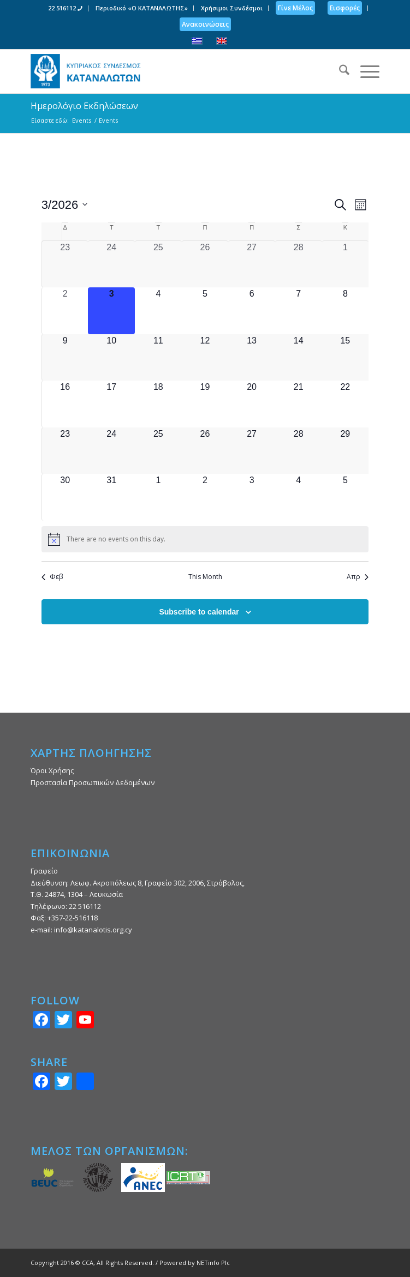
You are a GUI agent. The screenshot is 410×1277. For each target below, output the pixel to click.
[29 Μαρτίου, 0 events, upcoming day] (345, 450)
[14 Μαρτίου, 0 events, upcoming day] (298, 357)
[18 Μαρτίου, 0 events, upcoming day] (158, 404)
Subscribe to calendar (199, 611)
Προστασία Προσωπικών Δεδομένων (93, 782)
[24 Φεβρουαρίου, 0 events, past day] (111, 264)
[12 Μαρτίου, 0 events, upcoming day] (205, 357)
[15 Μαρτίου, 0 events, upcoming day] (345, 357)
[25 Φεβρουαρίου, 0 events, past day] (158, 264)
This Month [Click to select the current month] (205, 577)
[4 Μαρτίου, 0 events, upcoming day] (158, 310)
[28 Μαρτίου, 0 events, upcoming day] (298, 450)
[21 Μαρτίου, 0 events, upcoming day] (298, 404)
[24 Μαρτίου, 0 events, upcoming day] (111, 450)
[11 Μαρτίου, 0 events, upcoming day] (158, 357)
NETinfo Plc (213, 1262)
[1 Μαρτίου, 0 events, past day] (345, 264)
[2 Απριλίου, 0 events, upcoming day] (205, 497)
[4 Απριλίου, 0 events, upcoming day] (298, 497)
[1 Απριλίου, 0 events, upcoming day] (158, 497)
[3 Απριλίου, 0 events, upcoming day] (251, 497)
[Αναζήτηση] (338, 71)
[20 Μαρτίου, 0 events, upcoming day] (251, 404)
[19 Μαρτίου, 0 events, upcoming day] (205, 404)
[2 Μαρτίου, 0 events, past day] (65, 310)
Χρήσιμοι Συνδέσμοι (232, 8)
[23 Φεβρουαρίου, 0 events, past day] (65, 264)
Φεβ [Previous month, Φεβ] (52, 577)
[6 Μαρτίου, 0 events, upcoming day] (251, 310)
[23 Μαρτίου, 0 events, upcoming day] (65, 450)
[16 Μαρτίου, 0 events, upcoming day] (65, 404)
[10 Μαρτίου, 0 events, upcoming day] (111, 357)
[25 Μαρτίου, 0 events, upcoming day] (158, 450)
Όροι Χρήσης (52, 770)
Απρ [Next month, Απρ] (358, 577)
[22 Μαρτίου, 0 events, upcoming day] (345, 404)
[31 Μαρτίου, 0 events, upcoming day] (111, 497)
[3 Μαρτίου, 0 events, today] (111, 310)
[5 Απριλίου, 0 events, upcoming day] (345, 497)
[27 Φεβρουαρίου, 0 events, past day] (251, 264)
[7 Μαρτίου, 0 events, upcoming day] (298, 310)
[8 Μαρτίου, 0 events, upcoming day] (345, 310)
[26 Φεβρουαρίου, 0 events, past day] (205, 264)
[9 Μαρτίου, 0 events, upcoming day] (65, 357)
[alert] (205, 539)
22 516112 (65, 8)
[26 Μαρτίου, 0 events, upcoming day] (205, 450)
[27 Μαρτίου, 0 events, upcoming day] (251, 450)
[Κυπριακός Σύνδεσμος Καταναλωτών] (170, 71)
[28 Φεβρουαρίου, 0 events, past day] (298, 264)
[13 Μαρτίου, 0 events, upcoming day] (251, 357)
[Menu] (364, 71)
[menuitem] (65, 8)
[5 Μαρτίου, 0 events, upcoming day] (205, 310)
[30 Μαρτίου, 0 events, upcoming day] (65, 497)
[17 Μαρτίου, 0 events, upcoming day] (111, 404)
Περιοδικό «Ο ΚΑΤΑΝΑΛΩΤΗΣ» (142, 8)
